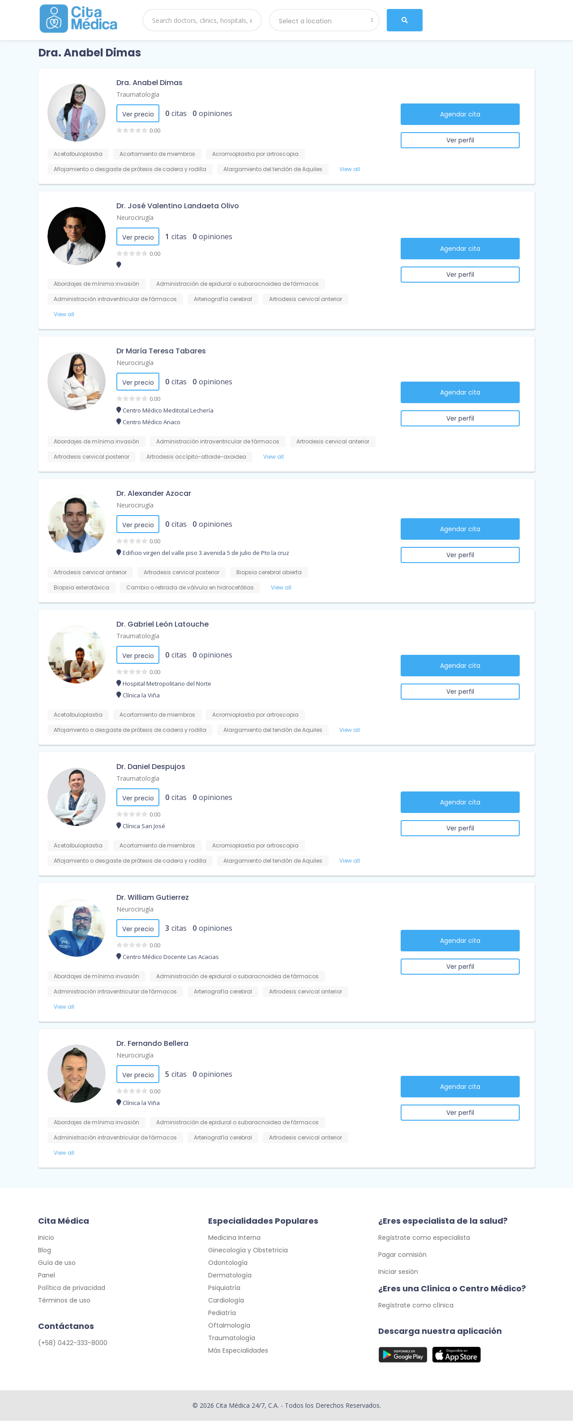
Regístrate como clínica (415, 1307)
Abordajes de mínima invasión (96, 284)
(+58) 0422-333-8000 (72, 1345)
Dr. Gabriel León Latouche (162, 624)
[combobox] (324, 20)
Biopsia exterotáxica (81, 587)
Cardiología (226, 1302)
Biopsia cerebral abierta (269, 572)
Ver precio (138, 114)
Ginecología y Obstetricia (248, 1252)
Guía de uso (57, 1264)
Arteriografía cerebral (223, 299)
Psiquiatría (224, 1289)
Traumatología (137, 94)
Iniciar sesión (398, 1273)
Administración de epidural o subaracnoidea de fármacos (237, 284)
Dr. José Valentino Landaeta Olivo (177, 206)
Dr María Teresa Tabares (161, 351)
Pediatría (222, 1315)
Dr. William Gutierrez (152, 897)
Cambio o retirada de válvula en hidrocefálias (190, 587)
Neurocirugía (135, 217)
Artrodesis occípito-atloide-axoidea (196, 456)
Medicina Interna (234, 1239)
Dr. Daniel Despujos (150, 766)
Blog (44, 1252)
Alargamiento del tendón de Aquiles (272, 169)
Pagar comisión (402, 1256)
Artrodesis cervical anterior (305, 299)
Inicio (46, 1239)
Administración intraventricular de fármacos (115, 299)
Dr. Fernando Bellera (152, 1043)
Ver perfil (460, 140)
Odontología (228, 1264)
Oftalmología (229, 1327)
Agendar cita (460, 114)
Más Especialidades (238, 1352)
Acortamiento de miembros (157, 154)
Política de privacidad (71, 1289)
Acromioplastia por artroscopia (255, 154)
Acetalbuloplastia (78, 154)
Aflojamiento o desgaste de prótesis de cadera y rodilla (130, 169)
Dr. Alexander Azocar (153, 493)
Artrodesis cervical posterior (91, 456)
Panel (46, 1277)
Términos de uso (64, 1302)
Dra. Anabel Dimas (149, 82)
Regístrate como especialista (424, 1239)
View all (349, 169)
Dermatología (230, 1277)
